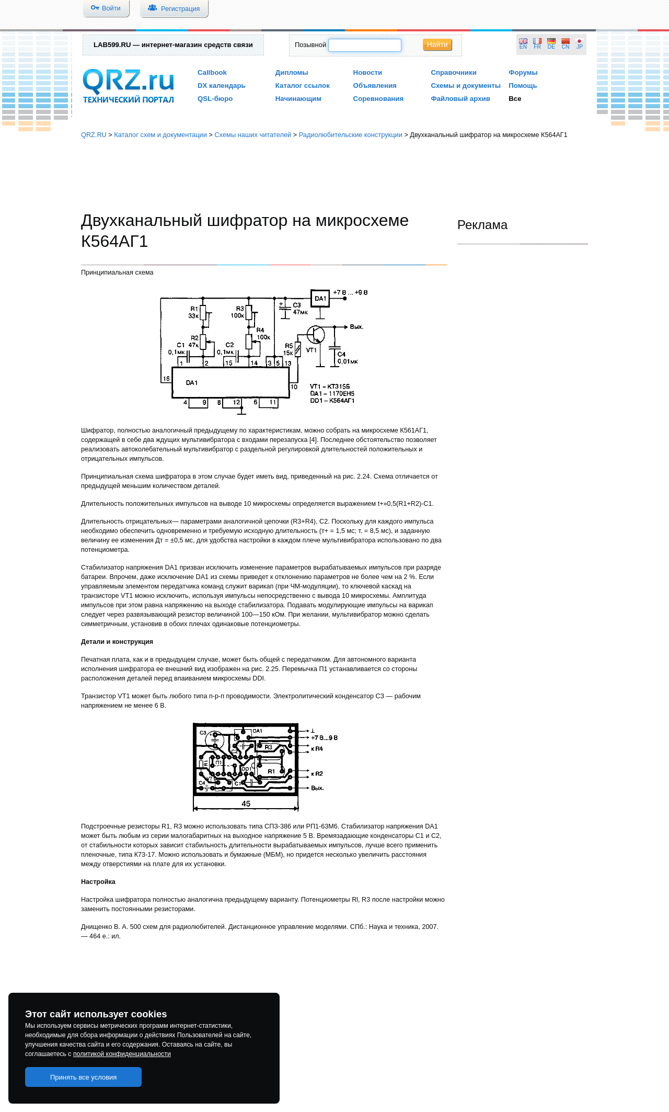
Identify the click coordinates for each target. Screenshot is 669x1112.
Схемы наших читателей (252, 135)
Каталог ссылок (302, 85)
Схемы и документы (466, 85)
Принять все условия (83, 1077)
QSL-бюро (215, 99)
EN (523, 47)
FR (537, 47)
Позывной (310, 45)
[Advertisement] (334, 175)
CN (566, 47)
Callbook (212, 72)
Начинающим (298, 99)
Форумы (523, 72)
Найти (437, 44)
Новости (368, 72)
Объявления (375, 85)
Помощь (523, 85)
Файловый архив (460, 99)
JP (579, 47)
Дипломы (291, 72)
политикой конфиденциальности (122, 1054)
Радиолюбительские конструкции (350, 135)
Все (515, 99)
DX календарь (222, 85)
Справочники (453, 72)
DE (551, 47)
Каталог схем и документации (160, 135)
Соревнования (378, 99)
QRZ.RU (94, 135)
